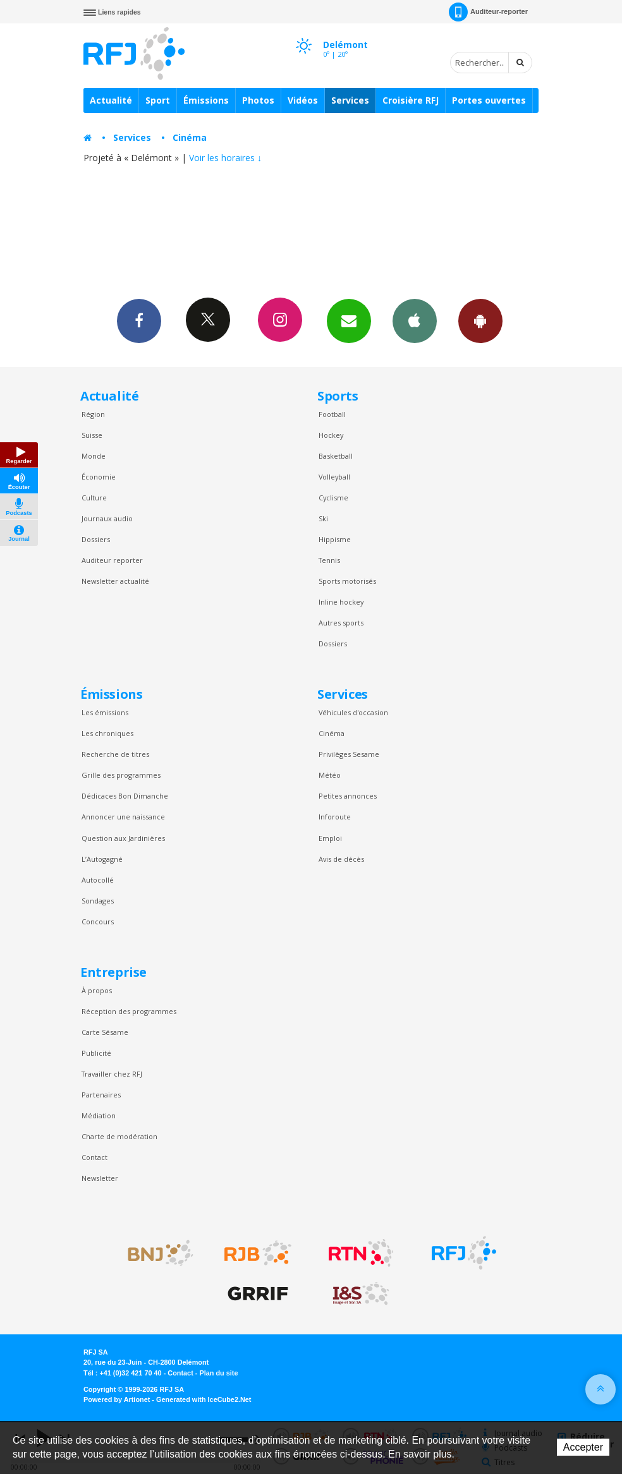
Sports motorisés (347, 581)
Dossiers (96, 539)
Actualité (111, 100)
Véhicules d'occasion (353, 712)
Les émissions (105, 712)
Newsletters (349, 320)
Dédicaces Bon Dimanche (125, 796)
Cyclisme (333, 497)
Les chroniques (107, 733)
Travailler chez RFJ (112, 1074)
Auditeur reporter (112, 560)
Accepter (583, 1447)
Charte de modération (119, 1136)
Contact (94, 1157)
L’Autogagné (102, 859)
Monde (94, 456)
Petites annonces (348, 796)
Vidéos (303, 100)
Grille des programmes (121, 775)
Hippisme (335, 539)
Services (350, 100)
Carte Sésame (105, 1032)
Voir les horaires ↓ (225, 158)
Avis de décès (341, 859)
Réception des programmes (129, 1011)
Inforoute (335, 817)
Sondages (98, 901)
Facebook (139, 320)
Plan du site (218, 1373)
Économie (99, 477)
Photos (258, 100)
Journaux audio (107, 518)
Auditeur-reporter (488, 12)
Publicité (96, 1053)
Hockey (331, 435)
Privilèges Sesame (349, 754)
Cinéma (190, 137)
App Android (480, 320)
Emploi (330, 838)
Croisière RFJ (410, 100)
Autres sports (341, 623)
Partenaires (101, 1094)
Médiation (99, 1115)
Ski (323, 518)
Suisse (92, 435)
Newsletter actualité (115, 581)
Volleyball (334, 477)
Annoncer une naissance (123, 817)
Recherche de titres (115, 754)
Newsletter (100, 1178)
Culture (94, 497)
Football (332, 414)
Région (93, 414)
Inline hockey (341, 602)
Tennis (329, 560)
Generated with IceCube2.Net (203, 1399)
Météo (330, 775)
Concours (98, 921)
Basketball (336, 456)
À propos (97, 990)
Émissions (206, 100)
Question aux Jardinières (123, 838)
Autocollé (98, 880)
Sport (157, 100)
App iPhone (415, 320)
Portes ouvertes (489, 100)
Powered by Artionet (116, 1399)
